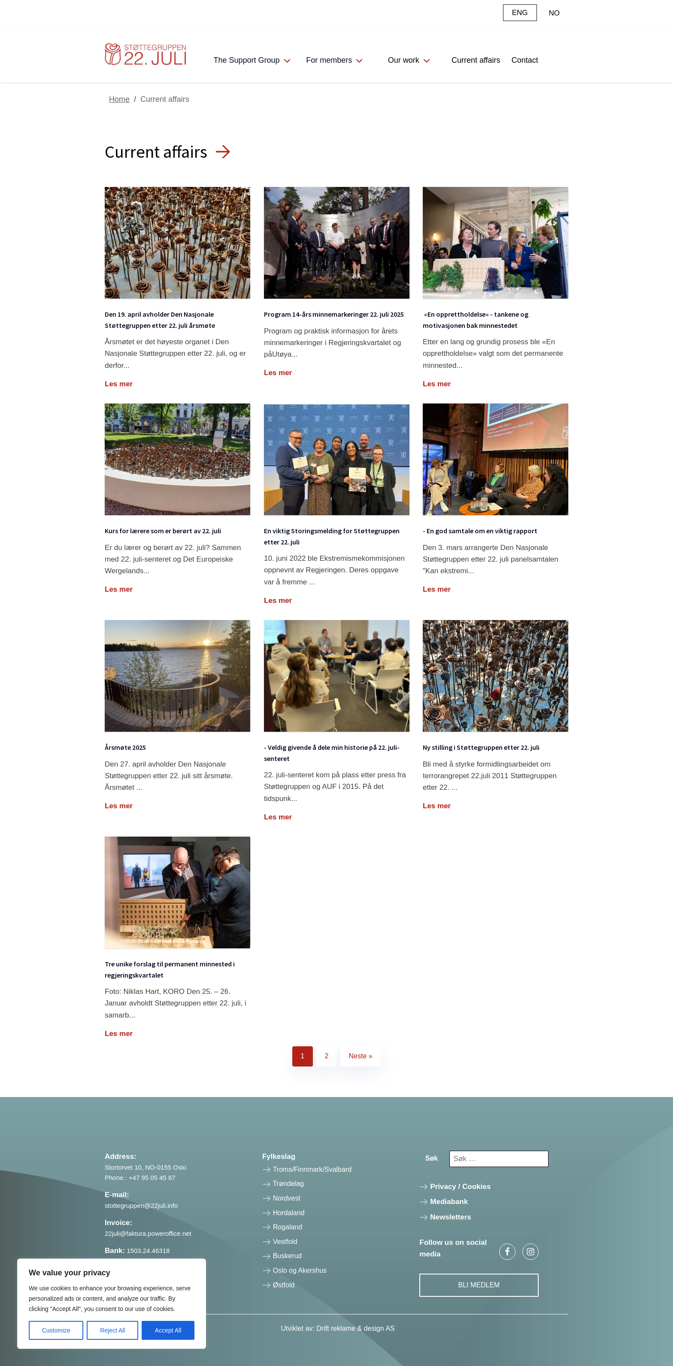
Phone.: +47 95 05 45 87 (140, 1177)
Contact (525, 60)
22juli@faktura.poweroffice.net (148, 1233)
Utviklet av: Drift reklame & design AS (338, 1328)
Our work (403, 60)
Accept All (168, 1330)
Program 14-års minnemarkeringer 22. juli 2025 (334, 314)
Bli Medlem (479, 1285)
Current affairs (476, 60)
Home (119, 99)
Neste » (360, 1056)
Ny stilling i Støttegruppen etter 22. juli (481, 747)
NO (554, 13)
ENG (520, 13)
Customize (56, 1330)
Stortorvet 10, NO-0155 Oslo (145, 1167)
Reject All (112, 1330)
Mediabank (449, 1202)
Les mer (119, 384)
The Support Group (247, 60)
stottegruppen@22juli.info (141, 1205)
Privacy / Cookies (460, 1187)
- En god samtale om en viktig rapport (480, 530)
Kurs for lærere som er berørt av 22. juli (163, 530)
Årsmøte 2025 (125, 747)
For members (329, 60)
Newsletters (450, 1217)
